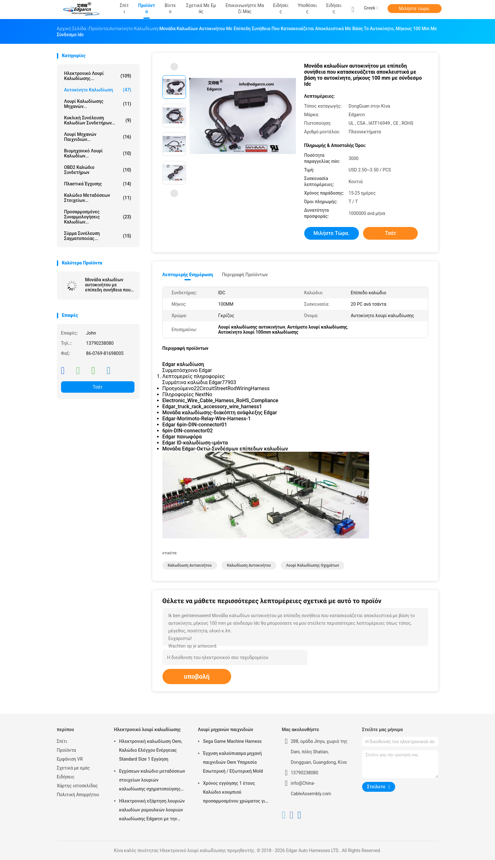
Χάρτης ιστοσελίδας (77, 785)
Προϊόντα (66, 750)
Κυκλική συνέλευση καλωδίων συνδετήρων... (97, 120)
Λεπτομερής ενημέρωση (187, 274)
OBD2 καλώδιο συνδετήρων (97, 170)
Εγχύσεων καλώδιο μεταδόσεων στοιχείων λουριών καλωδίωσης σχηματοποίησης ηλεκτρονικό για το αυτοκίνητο (152, 781)
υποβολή (197, 676)
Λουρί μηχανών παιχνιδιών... (97, 137)
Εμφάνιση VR (70, 759)
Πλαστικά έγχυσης (97, 184)
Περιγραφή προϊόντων (245, 274)
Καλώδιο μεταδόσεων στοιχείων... (97, 198)
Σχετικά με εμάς (73, 767)
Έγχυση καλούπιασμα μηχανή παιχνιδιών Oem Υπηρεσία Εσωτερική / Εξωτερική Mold (233, 762)
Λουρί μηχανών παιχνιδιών (225, 729)
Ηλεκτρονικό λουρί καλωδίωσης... (97, 76)
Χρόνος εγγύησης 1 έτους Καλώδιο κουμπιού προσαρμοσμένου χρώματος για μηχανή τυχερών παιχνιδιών (235, 793)
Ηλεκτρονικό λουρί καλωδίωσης (147, 729)
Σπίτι (62, 741)
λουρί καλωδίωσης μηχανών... (97, 104)
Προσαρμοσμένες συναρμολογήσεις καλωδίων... (97, 216)
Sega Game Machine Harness (232, 741)
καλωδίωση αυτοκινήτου (190, 565)
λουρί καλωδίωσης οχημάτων (312, 565)
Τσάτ (98, 387)
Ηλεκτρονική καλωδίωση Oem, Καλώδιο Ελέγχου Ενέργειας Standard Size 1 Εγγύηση (150, 750)
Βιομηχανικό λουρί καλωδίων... (97, 153)
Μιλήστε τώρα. (414, 8)
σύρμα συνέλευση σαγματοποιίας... (97, 236)
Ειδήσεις (333, 8)
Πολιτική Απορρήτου (78, 794)
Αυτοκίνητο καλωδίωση (97, 90)
